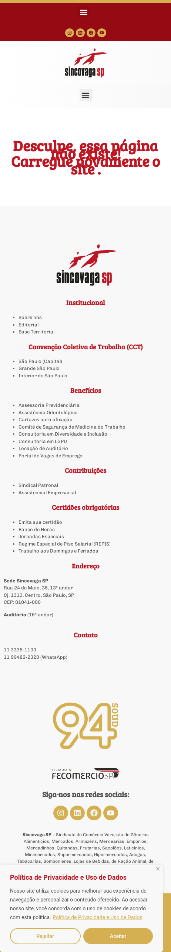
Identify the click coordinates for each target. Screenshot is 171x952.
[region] (81, 909)
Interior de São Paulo (43, 375)
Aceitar (118, 936)
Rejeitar (45, 936)
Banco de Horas (37, 529)
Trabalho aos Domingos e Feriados (59, 551)
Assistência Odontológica (48, 412)
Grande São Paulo (39, 368)
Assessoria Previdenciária (49, 405)
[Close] (158, 869)
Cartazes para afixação (46, 419)
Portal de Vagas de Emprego (51, 455)
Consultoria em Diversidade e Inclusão (63, 434)
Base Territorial (36, 332)
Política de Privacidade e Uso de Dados (97, 918)
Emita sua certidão (40, 522)
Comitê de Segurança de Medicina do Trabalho (72, 427)
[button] (83, 12)
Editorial (28, 325)
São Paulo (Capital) (40, 361)
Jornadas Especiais (41, 536)
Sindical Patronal (38, 485)
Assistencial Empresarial (47, 492)
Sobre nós (30, 317)
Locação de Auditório (43, 448)
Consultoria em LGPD (43, 441)
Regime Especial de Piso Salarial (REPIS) (65, 544)
